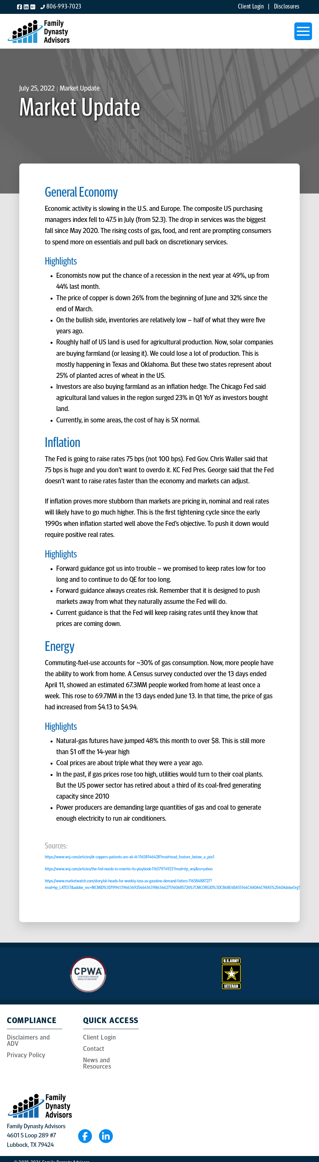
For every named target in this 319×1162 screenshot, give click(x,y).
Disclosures (287, 6)
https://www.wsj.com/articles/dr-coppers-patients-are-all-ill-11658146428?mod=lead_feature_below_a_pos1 (129, 857)
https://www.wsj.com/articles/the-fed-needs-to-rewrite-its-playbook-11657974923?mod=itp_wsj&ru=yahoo (128, 869)
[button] (303, 31)
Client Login (252, 6)
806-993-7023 (63, 6)
